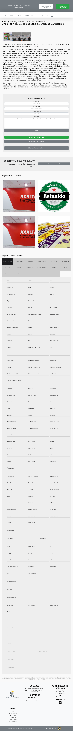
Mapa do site (13, 721)
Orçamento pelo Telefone (36, 141)
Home (4, 16)
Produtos (30, 16)
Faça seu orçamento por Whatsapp (63, 6)
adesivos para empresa (21, 21)
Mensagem (36, 116)
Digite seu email (36, 106)
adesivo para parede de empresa (30, 21)
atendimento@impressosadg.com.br (60, 696)
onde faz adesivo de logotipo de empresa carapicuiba (40, 21)
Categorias (13, 21)
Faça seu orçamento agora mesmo (46, 6)
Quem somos (16, 16)
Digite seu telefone (36, 111)
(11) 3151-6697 (60, 691)
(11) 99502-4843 (60, 693)
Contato (44, 16)
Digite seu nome (36, 101)
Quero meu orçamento (54, 163)
